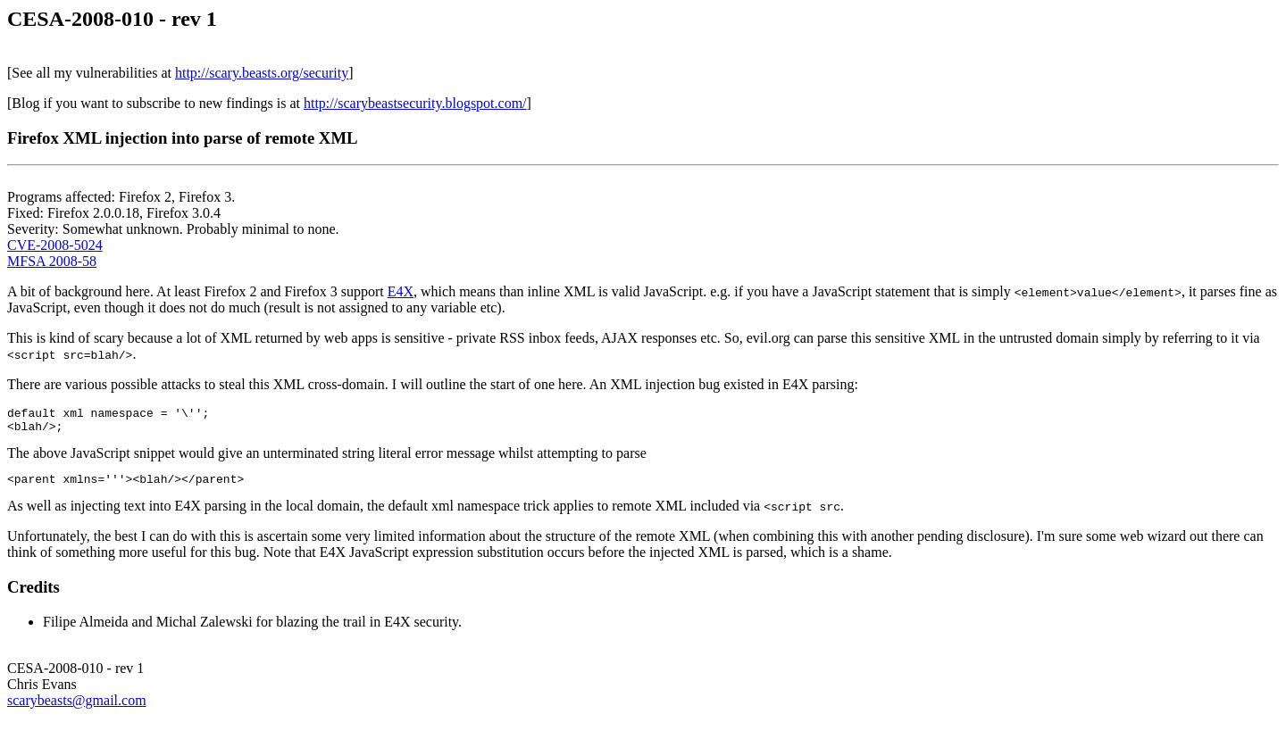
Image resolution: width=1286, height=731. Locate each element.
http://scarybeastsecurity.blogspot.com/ (415, 103)
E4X (400, 291)
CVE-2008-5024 (55, 245)
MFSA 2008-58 (51, 261)
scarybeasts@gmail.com (76, 708)
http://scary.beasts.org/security (261, 72)
